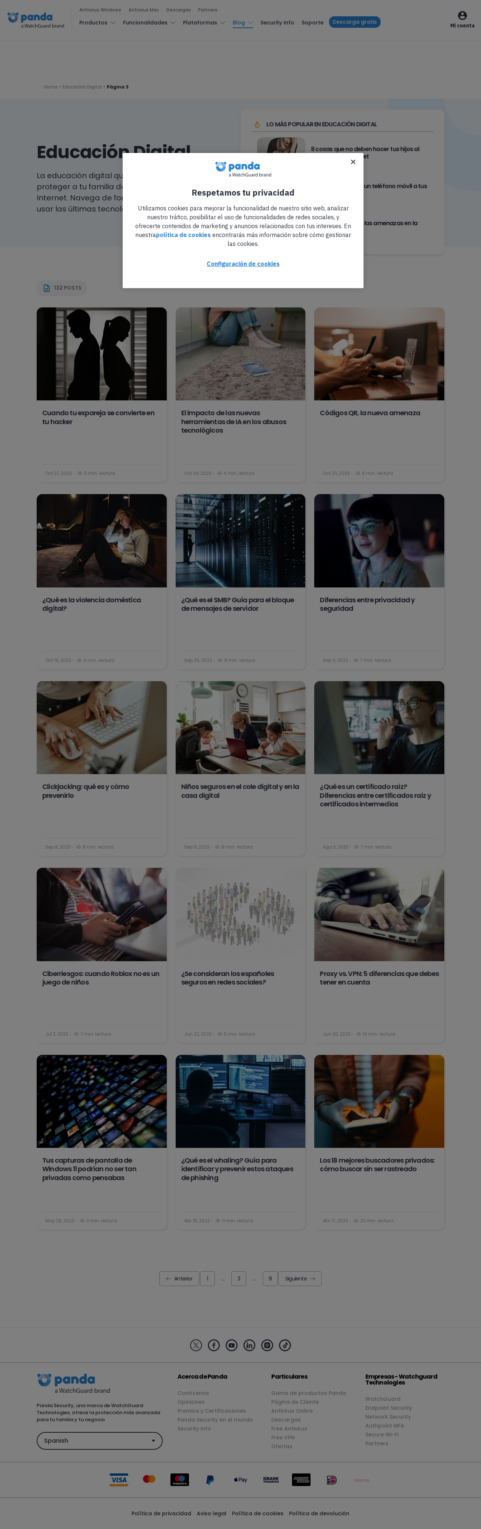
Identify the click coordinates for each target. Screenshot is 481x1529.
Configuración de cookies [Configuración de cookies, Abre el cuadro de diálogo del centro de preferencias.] (243, 263)
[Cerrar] (353, 162)
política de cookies (183, 235)
